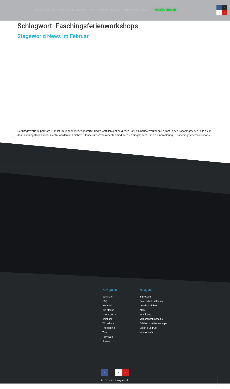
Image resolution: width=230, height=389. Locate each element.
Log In (144, 10)
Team (90, 10)
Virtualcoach (130, 10)
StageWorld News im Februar (53, 36)
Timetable (102, 10)
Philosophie (77, 10)
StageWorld (42, 10)
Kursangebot (60, 10)
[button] (210, 10)
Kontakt (115, 10)
